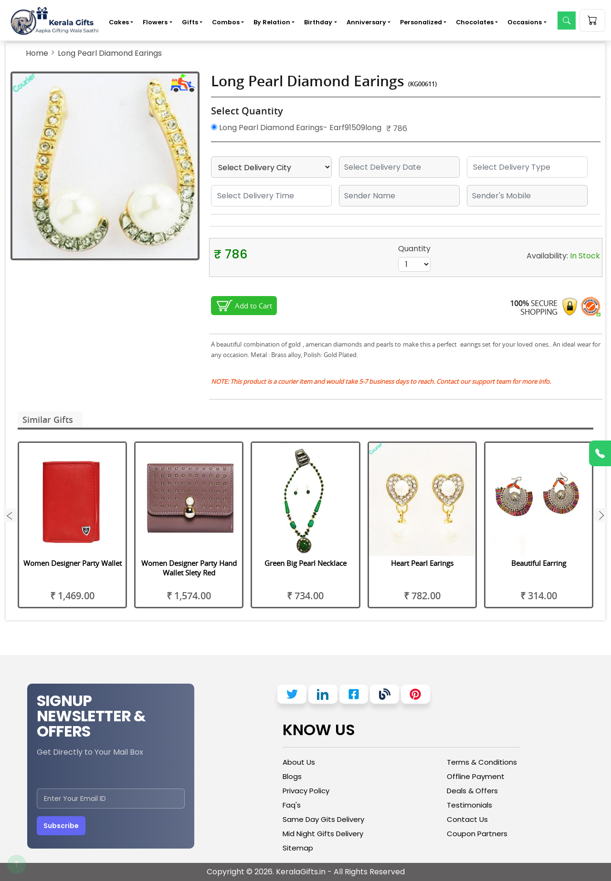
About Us (299, 762)
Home (37, 53)
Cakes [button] (119, 22)
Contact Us (467, 819)
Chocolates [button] (475, 22)
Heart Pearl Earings (422, 563)
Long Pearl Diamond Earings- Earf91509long (296, 127)
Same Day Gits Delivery (323, 819)
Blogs (292, 776)
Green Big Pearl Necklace (305, 563)
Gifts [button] (190, 22)
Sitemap (298, 848)
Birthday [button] (318, 22)
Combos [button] (226, 22)
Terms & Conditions (482, 762)
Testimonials (469, 805)
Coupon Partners (477, 834)
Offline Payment (476, 776)
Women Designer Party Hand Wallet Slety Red (189, 567)
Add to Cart (253, 305)
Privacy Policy (306, 791)
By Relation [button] (271, 22)
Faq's (292, 805)
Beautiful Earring (538, 563)
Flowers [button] (155, 22)
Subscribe (61, 825)
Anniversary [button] (366, 22)
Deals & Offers (472, 791)
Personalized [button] (421, 22)
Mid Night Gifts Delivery (323, 834)
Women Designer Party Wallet (72, 563)
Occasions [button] (524, 22)
